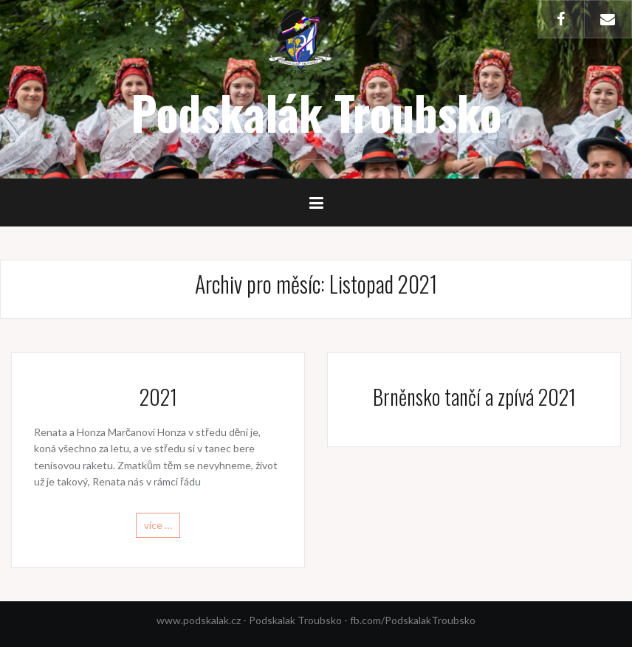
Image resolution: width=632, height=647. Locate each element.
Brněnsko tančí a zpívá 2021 (474, 396)
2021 (158, 396)
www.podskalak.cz (199, 620)
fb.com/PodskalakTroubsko (412, 620)
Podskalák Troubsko (316, 112)
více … (158, 525)
